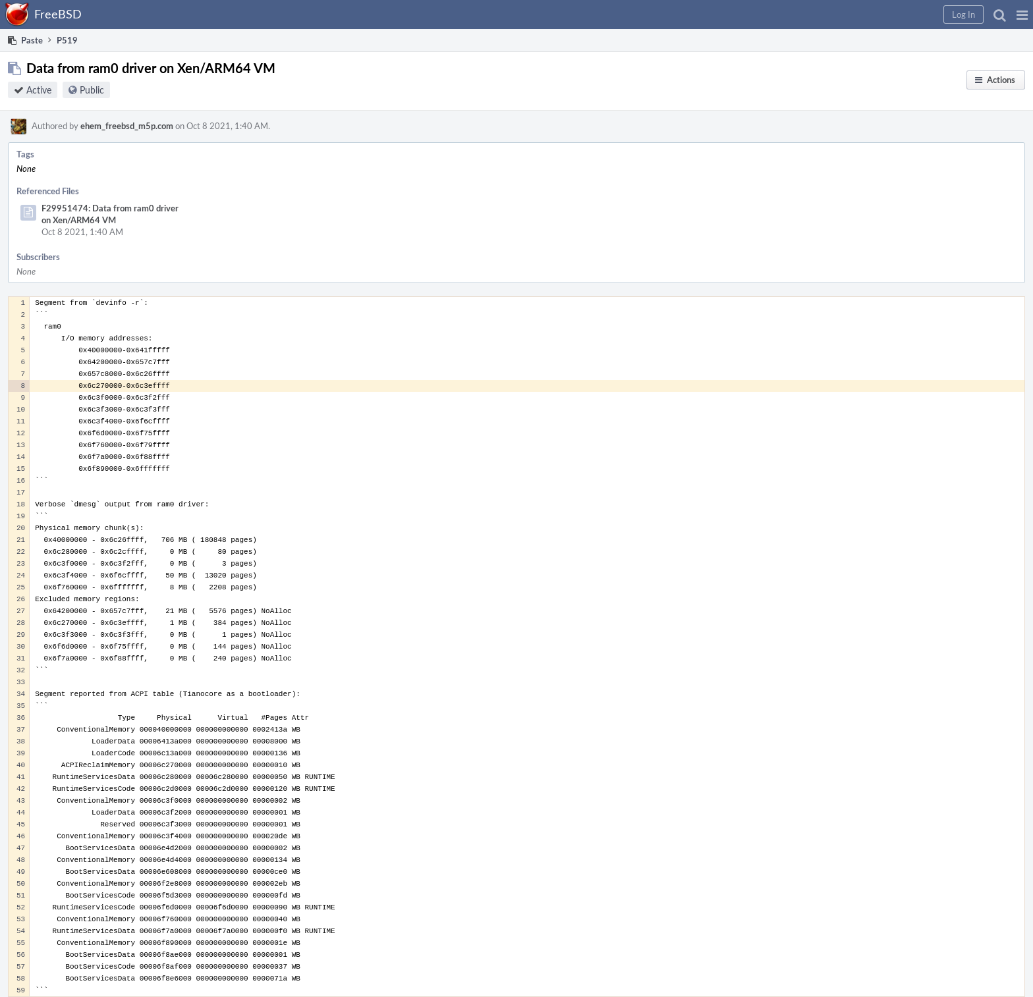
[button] (1022, 14)
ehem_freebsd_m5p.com (126, 126)
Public (92, 90)
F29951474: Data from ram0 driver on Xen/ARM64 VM (110, 214)
